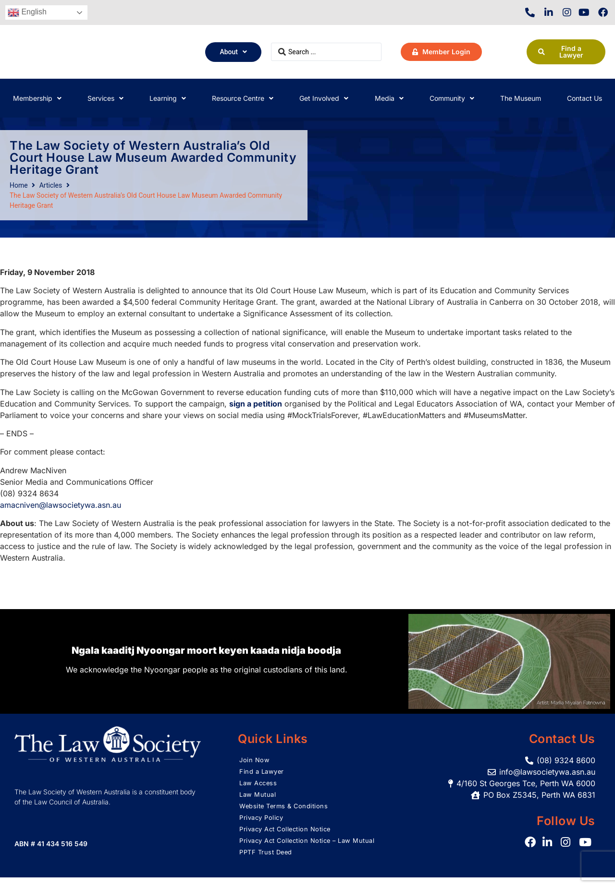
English (27, 12)
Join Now (255, 760)
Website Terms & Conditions (286, 806)
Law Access (259, 783)
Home (19, 185)
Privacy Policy (263, 818)
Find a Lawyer (263, 771)
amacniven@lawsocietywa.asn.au (60, 505)
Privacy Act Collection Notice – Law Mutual (299, 845)
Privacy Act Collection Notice (288, 829)
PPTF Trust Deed (267, 862)
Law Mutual (258, 795)
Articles (50, 185)
